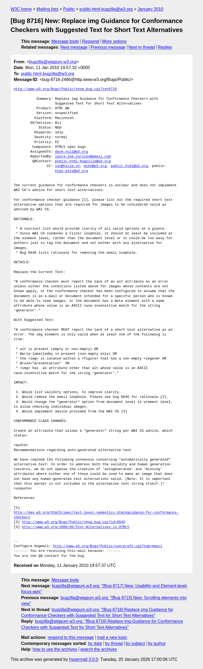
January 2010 (150, 9)
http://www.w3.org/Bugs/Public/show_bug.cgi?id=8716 (65, 89)
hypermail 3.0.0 (83, 659)
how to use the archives (55, 649)
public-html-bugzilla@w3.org (106, 9)
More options (114, 41)
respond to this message (71, 637)
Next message (74, 47)
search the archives (98, 649)
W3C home (21, 9)
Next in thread (141, 47)
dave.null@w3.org (71, 151)
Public (69, 9)
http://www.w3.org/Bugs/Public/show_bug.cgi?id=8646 (73, 522)
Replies (165, 47)
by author (157, 643)
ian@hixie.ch (67, 166)
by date (95, 643)
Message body (65, 41)
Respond (90, 41)
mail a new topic (112, 637)
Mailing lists (47, 9)
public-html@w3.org (129, 166)
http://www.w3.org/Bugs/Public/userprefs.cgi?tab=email (107, 546)
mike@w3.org (95, 166)
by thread (114, 643)
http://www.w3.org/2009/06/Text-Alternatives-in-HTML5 (75, 527)
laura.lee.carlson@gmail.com (83, 156)
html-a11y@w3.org (71, 171)
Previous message (108, 47)
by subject (135, 643)
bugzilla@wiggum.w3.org (52, 62)
